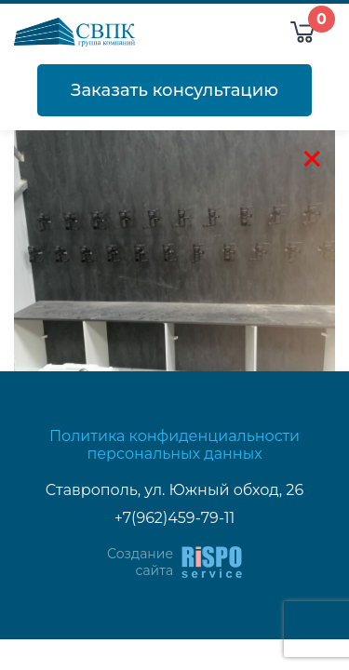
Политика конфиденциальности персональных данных (174, 444)
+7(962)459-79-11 (174, 518)
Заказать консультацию (174, 90)
